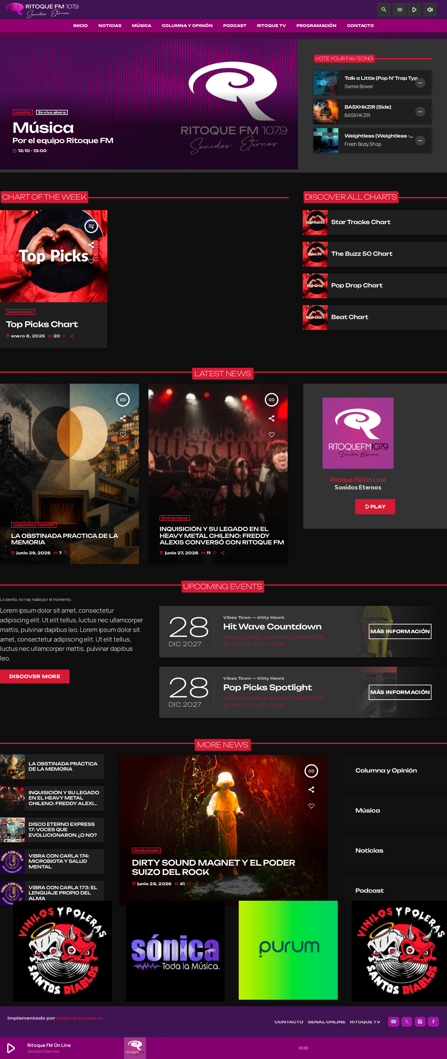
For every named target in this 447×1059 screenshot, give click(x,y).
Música (43, 128)
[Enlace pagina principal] (42, 9)
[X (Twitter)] (407, 1022)
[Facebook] (433, 1022)
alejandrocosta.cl (79, 1018)
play (374, 506)
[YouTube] (393, 1022)
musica (23, 112)
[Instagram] (420, 1022)
